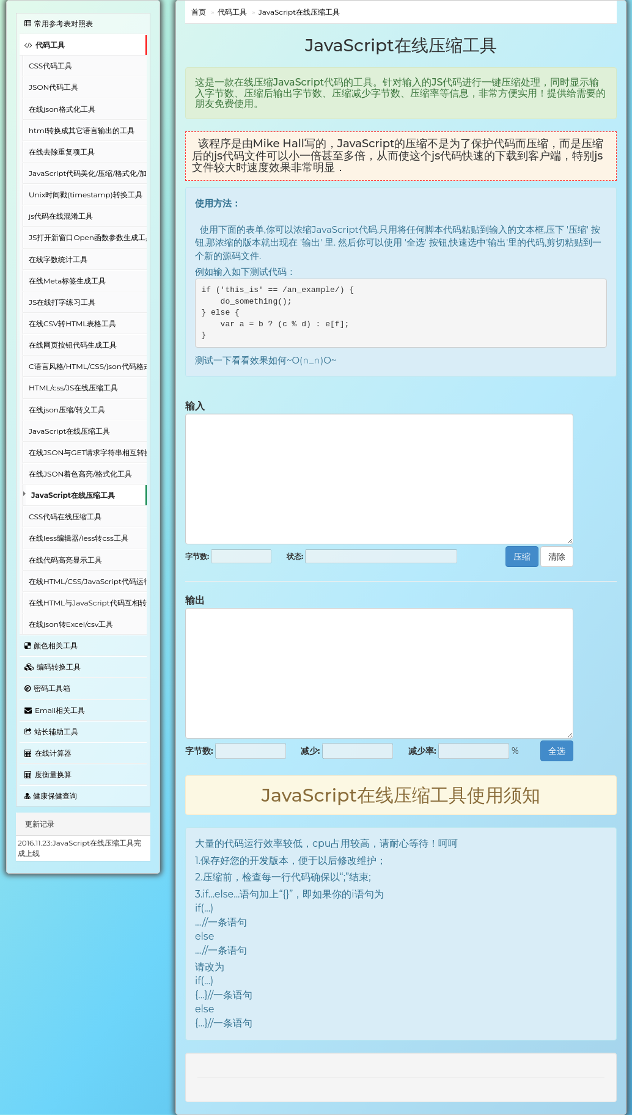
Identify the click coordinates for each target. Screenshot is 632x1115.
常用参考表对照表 (58, 23)
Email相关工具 (54, 710)
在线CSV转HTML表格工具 (72, 323)
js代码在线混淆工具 (61, 216)
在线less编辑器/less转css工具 (78, 538)
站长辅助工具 (51, 731)
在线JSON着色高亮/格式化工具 (80, 473)
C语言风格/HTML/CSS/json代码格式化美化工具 (88, 366)
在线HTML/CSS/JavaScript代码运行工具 (88, 581)
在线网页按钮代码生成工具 (73, 344)
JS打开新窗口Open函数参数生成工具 (88, 237)
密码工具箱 (47, 688)
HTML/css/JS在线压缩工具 (73, 387)
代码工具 (44, 44)
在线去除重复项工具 (62, 151)
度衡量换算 (48, 774)
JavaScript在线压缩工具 (69, 431)
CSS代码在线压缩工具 (65, 516)
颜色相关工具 (51, 645)
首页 (198, 11)
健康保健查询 (50, 795)
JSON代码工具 (53, 87)
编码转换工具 (52, 666)
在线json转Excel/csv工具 (71, 624)
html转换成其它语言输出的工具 (81, 130)
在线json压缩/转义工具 (67, 409)
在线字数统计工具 (58, 259)
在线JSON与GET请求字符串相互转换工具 (88, 452)
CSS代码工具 (50, 65)
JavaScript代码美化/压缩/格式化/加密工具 (88, 173)
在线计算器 (48, 753)
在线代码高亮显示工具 (65, 560)
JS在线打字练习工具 (62, 302)
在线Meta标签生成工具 (67, 280)
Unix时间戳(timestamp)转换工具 (85, 194)
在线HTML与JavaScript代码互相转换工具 (88, 602)
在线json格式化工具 (62, 109)
